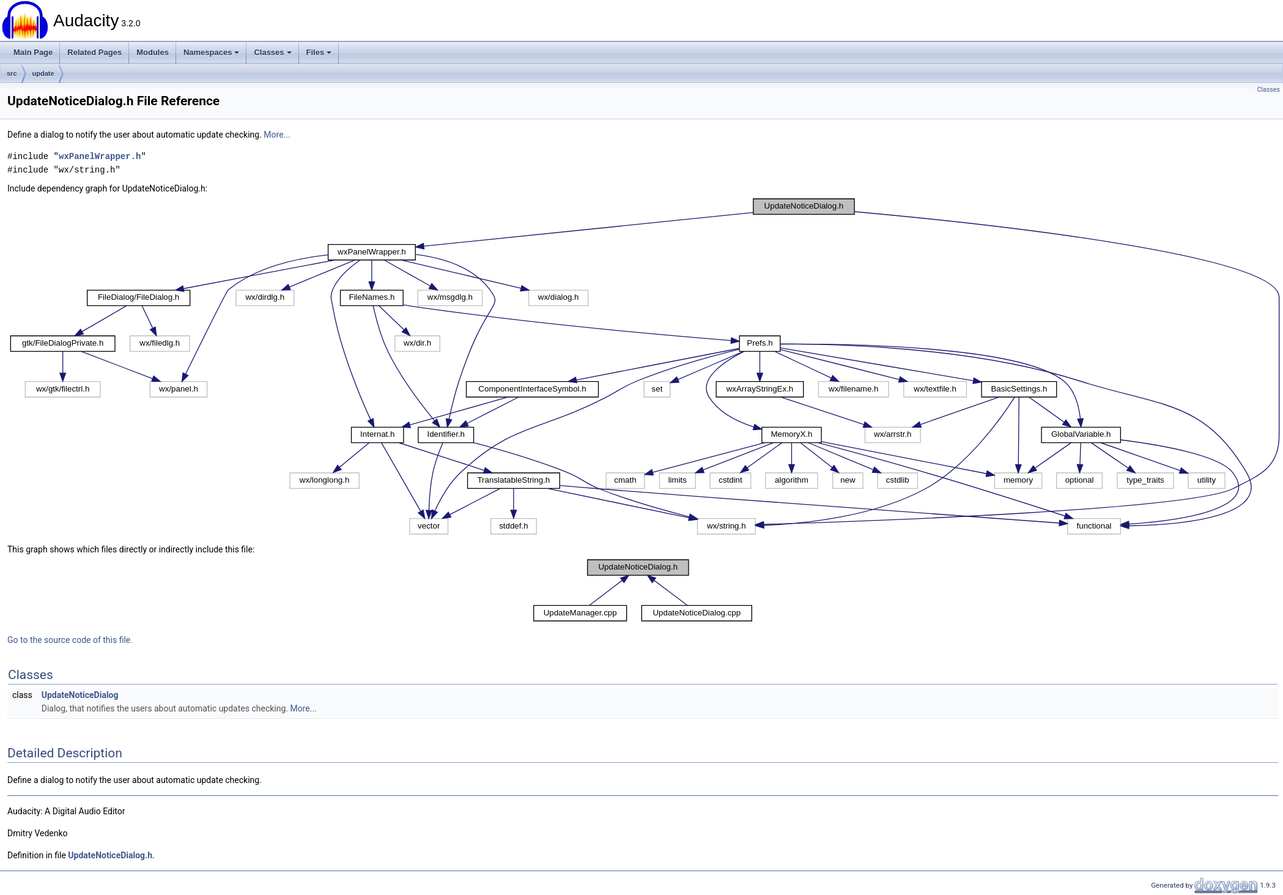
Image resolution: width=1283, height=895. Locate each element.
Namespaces (211, 52)
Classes (272, 52)
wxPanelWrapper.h (100, 156)
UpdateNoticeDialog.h (110, 855)
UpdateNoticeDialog (80, 695)
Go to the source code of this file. (70, 640)
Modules (152, 52)
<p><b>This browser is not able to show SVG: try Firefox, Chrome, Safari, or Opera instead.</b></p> (645, 366)
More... (277, 134)
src (12, 73)
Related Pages (94, 52)
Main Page (33, 52)
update (43, 73)
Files (319, 52)
